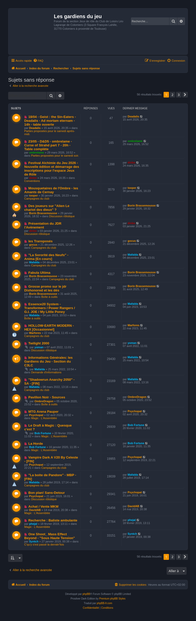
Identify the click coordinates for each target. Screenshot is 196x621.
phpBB (86, 594)
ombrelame (36, 152)
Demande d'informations (46, 372)
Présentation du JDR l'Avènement (43, 225)
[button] (185, 94)
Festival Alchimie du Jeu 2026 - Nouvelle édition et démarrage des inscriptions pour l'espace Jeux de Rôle (51, 168)
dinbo (33, 177)
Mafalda (34, 262)
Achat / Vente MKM (43, 506)
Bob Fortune (42, 433)
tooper (33, 195)
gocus (33, 244)
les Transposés (40, 241)
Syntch (34, 541)
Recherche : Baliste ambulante (52, 520)
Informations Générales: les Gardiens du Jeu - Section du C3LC (48, 361)
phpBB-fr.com (104, 603)
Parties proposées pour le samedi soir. (55, 155)
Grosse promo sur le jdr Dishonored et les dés (45, 288)
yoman (38, 347)
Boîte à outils (49, 296)
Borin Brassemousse (43, 213)
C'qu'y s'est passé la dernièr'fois (44, 544)
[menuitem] (38, 61)
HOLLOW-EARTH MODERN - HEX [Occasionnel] (49, 327)
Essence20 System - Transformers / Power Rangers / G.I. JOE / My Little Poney (49, 308)
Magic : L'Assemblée (44, 418)
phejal (33, 523)
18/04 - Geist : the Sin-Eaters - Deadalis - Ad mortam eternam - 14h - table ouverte (50, 120)
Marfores (35, 332)
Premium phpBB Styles (112, 598)
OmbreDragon (43, 401)
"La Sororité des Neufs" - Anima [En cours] (46, 257)
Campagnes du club (36, 198)
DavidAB (35, 509)
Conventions (32, 180)
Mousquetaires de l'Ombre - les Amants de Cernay (51, 190)
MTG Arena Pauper (43, 411)
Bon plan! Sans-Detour (46, 493)
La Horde (35, 443)
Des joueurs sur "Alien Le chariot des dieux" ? (46, 208)
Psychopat (36, 415)
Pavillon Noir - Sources (46, 397)
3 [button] (179, 94)
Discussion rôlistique (62, 216)
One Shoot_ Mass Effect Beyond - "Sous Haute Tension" (49, 536)
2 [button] (172, 94)
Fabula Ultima (39, 273)
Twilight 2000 (38, 343)
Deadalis (35, 127)
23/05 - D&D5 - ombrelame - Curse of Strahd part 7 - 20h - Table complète (48, 145)
